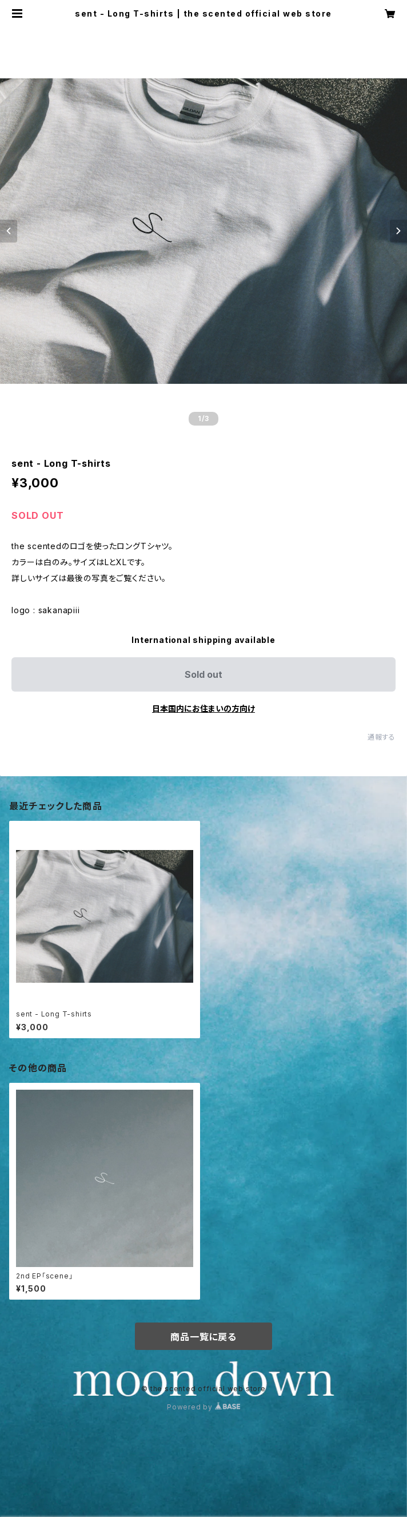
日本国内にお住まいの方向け (203, 708)
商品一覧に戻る (203, 1337)
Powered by (203, 1407)
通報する (382, 737)
